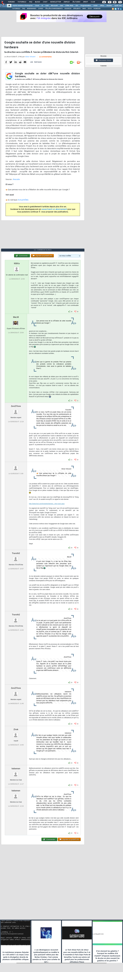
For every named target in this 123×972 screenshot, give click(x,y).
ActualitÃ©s (23, 200)
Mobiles (109, 6)
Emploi (66, 2)
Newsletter (55, 2)
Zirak (16, 729)
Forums (11, 2)
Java (61, 6)
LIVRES (40, 9)
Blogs (37, 2)
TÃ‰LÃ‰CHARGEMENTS (53, 9)
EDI (77, 6)
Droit (85, 2)
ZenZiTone (16, 406)
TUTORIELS (16, 9)
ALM (47, 6)
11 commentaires (45, 57)
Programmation (86, 6)
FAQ (30, 2)
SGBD (95, 6)
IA (42, 6)
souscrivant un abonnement (54, 209)
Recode (16, 179)
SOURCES (67, 9)
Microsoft (54, 6)
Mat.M (16, 317)
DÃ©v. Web (69, 6)
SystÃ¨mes (118, 6)
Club (93, 2)
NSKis (17, 263)
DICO (90, 9)
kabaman (16, 768)
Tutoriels (21, 2)
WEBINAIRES (31, 9)
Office (102, 6)
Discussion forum (103, 60)
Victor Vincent (30, 57)
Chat (45, 2)
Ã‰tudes (76, 2)
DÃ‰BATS (76, 9)
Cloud (37, 6)
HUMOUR (97, 9)
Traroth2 (16, 553)
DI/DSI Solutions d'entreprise (23, 6)
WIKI (84, 9)
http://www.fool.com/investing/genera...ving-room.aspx (46, 504)
